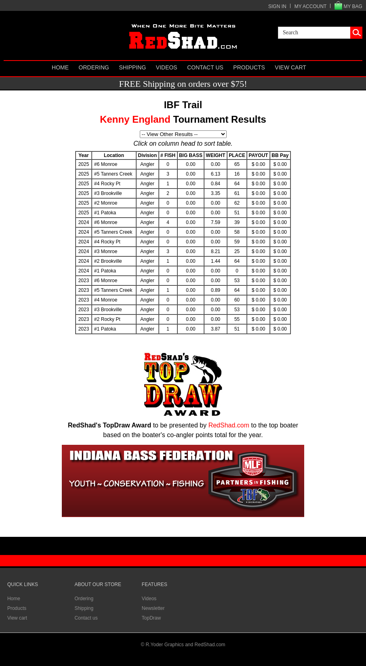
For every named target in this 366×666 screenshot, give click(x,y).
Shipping (132, 67)
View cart (290, 67)
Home (60, 67)
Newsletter (153, 608)
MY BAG (352, 6)
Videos (166, 67)
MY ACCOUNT (310, 6)
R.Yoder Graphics (165, 644)
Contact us (205, 67)
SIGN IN (277, 6)
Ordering (94, 67)
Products (249, 67)
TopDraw (151, 618)
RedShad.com (228, 425)
